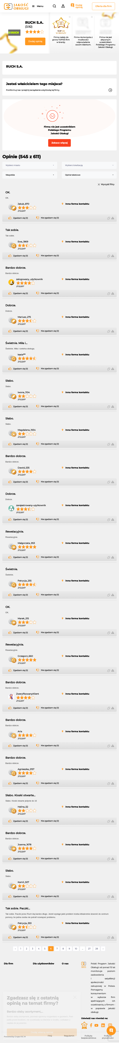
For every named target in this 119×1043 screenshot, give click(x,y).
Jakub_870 (23, 203)
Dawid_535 (23, 467)
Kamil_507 (23, 882)
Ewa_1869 (23, 241)
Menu (40, 6)
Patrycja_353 (24, 923)
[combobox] (29, 165)
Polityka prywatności (108, 1037)
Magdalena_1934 (26, 430)
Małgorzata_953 (26, 543)
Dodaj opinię (79, 6)
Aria (20, 731)
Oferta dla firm (103, 6)
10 (76, 948)
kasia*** (21, 354)
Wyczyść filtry (107, 185)
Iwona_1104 (24, 392)
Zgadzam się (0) (20, 218)
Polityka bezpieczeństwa (88, 1037)
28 (96, 948)
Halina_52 (23, 806)
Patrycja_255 (24, 580)
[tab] (16, 964)
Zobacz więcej (59, 142)
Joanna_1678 (24, 844)
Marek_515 (23, 618)
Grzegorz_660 (25, 656)
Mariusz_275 (24, 317)
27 (89, 948)
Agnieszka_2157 (26, 769)
